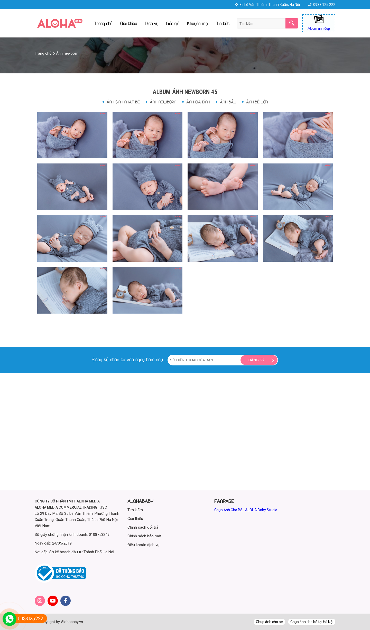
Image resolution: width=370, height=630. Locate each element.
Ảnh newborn (163, 102)
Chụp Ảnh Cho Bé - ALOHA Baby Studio (245, 510)
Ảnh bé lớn (257, 102)
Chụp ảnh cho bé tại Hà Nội (311, 622)
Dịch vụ (152, 23)
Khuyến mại (197, 23)
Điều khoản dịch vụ (143, 544)
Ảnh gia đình (198, 102)
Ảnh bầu (228, 102)
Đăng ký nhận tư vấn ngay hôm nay (127, 359)
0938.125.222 (324, 5)
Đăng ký (256, 360)
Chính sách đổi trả (142, 527)
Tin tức (222, 23)
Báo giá (172, 23)
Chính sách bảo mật (144, 536)
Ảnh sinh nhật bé (123, 102)
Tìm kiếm (135, 510)
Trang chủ (103, 23)
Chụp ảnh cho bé (269, 622)
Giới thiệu (128, 23)
